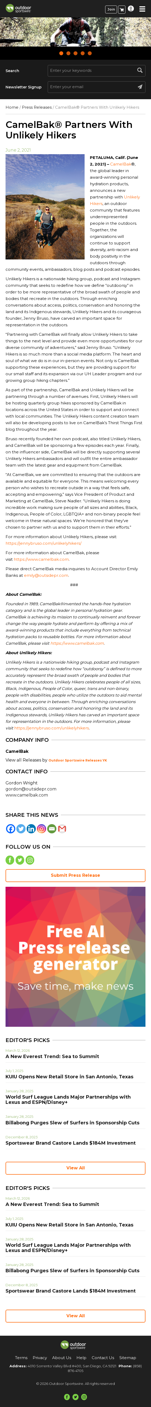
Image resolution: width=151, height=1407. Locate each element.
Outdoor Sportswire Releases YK (77, 760)
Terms (21, 1357)
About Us (61, 1357)
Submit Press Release (75, 875)
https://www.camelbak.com (41, 559)
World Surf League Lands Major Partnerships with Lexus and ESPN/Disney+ (68, 1099)
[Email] (51, 828)
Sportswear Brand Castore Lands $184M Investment (71, 1143)
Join (111, 9)
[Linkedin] (31, 828)
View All (75, 1167)
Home (12, 107)
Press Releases (37, 107)
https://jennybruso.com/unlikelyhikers (51, 727)
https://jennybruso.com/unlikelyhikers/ (43, 543)
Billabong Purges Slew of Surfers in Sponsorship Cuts (72, 1123)
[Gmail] (62, 828)
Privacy (40, 1357)
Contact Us (103, 1357)
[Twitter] (21, 828)
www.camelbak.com (27, 795)
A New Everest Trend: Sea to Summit (52, 1056)
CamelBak (120, 164)
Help (81, 1357)
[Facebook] (10, 828)
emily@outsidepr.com (46, 575)
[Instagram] (41, 828)
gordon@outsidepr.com (31, 789)
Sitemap (127, 1357)
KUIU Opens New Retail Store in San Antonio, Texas (69, 1077)
